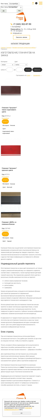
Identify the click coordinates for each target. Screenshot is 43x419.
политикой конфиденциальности (18, 408)
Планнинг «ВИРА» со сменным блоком (9, 223)
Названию (36, 75)
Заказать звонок (21, 37)
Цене (28, 75)
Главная (3, 47)
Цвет (16, 62)
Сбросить (37, 70)
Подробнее (5, 118)
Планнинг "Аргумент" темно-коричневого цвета (9, 110)
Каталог (9, 47)
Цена (2, 70)
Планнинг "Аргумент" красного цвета (9, 169)
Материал (4, 62)
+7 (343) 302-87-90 (22, 24)
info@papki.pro (17, 33)
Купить (5, 121)
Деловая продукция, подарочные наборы (24, 47)
